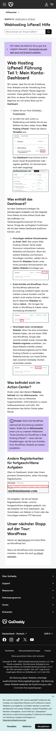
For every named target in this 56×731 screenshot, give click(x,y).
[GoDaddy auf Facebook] (4, 641)
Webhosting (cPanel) (25, 19)
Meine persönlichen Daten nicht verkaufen (28, 656)
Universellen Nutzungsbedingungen (27, 688)
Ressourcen (7, 590)
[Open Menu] (3, 4)
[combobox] (25, 32)
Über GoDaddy (9, 576)
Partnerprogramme (11, 597)
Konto (5, 605)
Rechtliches (9, 651)
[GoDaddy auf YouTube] (32, 641)
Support (6, 583)
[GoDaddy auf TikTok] (18, 641)
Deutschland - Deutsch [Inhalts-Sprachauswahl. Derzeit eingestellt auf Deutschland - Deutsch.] (15, 633)
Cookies (48, 651)
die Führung (24, 540)
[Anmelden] (46, 4)
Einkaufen (7, 612)
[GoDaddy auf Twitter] (25, 641)
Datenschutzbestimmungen (29, 651)
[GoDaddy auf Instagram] (11, 641)
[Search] (49, 31)
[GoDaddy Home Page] (13, 621)
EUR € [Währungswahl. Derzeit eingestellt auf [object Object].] (49, 633)
